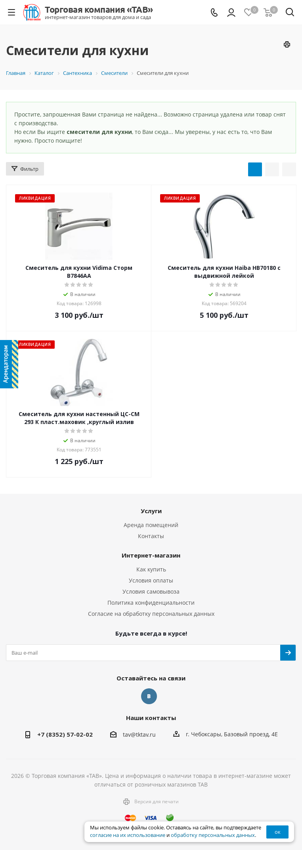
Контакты (151, 536)
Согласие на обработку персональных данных (151, 613)
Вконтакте (149, 696)
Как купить (151, 569)
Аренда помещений (151, 525)
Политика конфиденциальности (151, 602)
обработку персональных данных (213, 835)
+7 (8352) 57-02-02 (65, 734)
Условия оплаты (151, 580)
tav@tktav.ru (139, 734)
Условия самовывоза (151, 591)
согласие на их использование (127, 835)
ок (278, 831)
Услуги (151, 511)
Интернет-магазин (151, 555)
